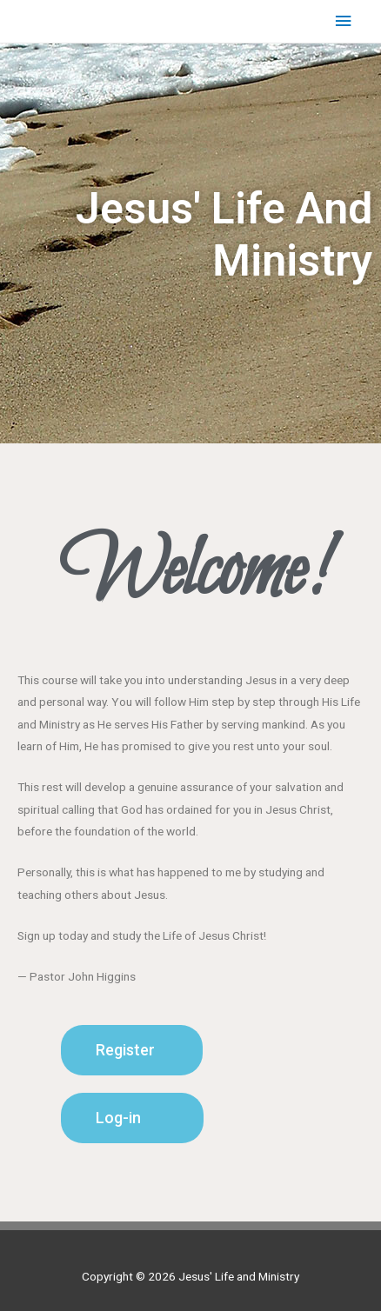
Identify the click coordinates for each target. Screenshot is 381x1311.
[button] (132, 1050)
